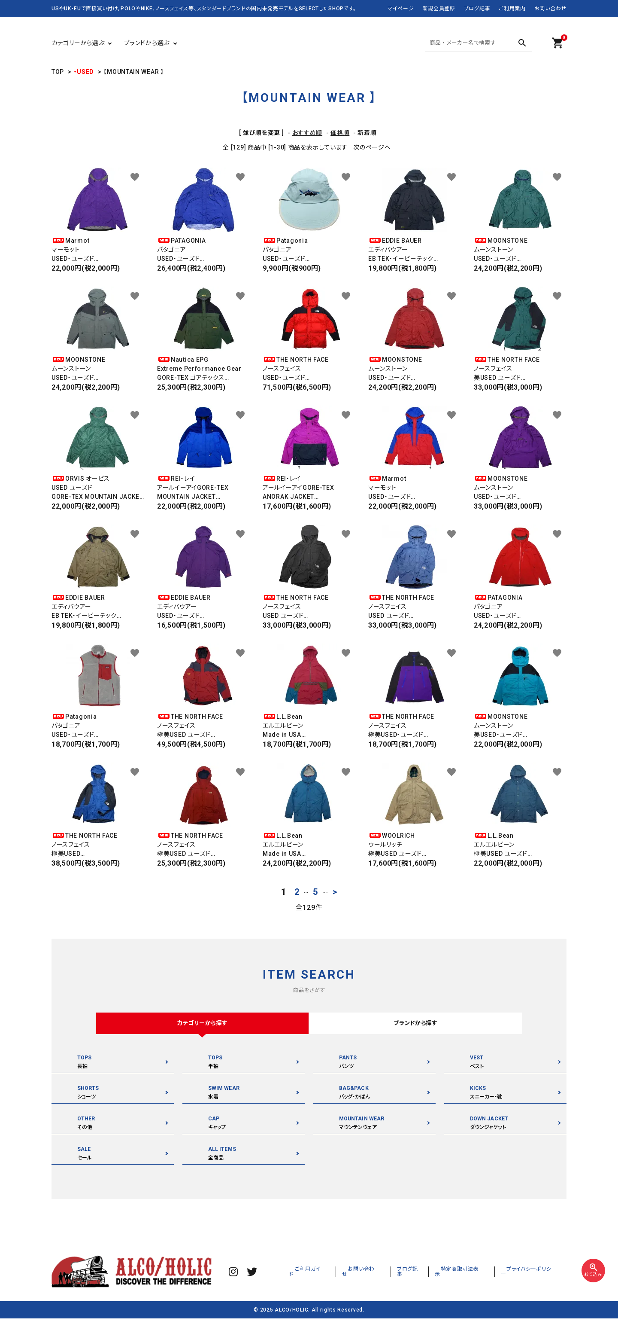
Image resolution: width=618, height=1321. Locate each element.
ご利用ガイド (342, 1274)
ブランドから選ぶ (147, 43)
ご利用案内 (512, 8)
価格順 (339, 132)
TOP (58, 71)
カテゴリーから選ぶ (78, 43)
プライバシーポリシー (535, 1274)
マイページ (401, 8)
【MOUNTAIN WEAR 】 (133, 71)
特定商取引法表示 (476, 1274)
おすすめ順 (307, 132)
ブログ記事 (477, 8)
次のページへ (372, 147)
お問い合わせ (550, 8)
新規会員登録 (439, 8)
